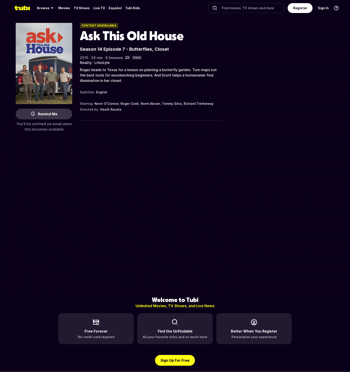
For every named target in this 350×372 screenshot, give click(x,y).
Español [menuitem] (115, 8)
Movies (64, 8)
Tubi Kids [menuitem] (132, 8)
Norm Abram (150, 103)
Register (300, 8)
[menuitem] (45, 8)
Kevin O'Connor (106, 103)
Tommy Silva (172, 103)
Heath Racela (110, 109)
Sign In (323, 8)
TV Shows (82, 8)
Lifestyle (102, 62)
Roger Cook (129, 103)
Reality (86, 62)
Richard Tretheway (199, 103)
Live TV (99, 8)
